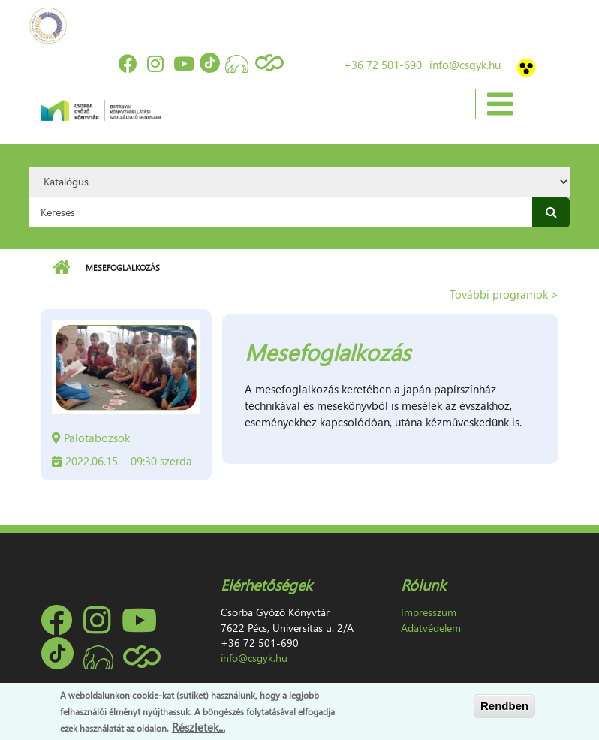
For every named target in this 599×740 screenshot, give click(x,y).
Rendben (504, 705)
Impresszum (428, 612)
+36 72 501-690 (383, 64)
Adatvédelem (431, 628)
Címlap (61, 268)
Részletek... (198, 727)
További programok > (504, 294)
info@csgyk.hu (465, 64)
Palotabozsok (97, 437)
